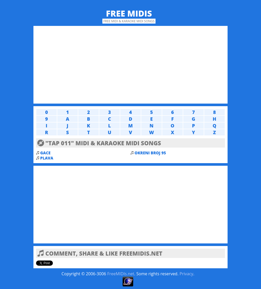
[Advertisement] (130, 64)
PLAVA (46, 158)
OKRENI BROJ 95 (150, 152)
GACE (45, 152)
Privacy (186, 274)
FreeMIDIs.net (120, 274)
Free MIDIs (129, 13)
